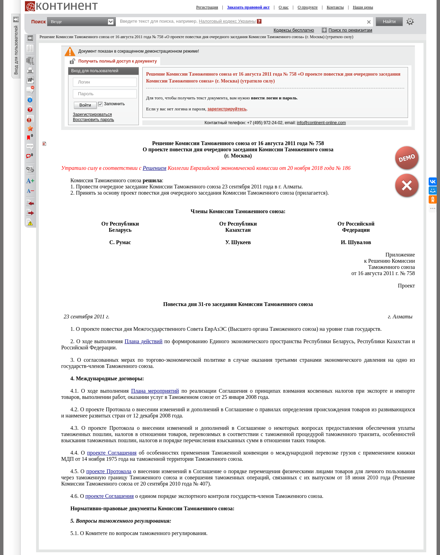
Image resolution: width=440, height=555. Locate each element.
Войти (85, 105)
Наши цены (363, 7)
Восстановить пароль (93, 119)
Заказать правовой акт (248, 7)
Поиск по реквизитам (350, 30)
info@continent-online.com (321, 122)
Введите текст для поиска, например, (188, 21)
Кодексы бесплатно (294, 30)
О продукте (308, 7)
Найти (389, 21)
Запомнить (114, 104)
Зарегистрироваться (92, 114)
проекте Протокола (108, 471)
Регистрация (207, 7)
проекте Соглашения (112, 453)
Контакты (335, 7)
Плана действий (143, 341)
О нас (284, 7)
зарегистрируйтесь (227, 109)
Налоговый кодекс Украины (227, 21)
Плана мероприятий (155, 391)
